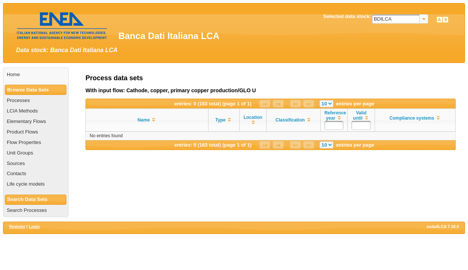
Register (17, 226)
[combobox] (400, 19)
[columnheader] (147, 120)
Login (34, 226)
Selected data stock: (347, 16)
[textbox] (334, 125)
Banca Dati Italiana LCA (168, 36)
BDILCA (383, 19)
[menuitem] (36, 75)
